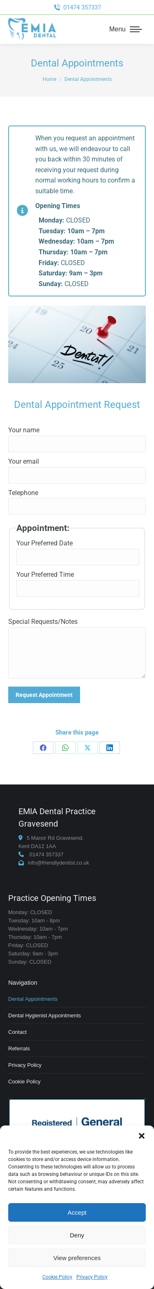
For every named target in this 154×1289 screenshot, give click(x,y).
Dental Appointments (32, 999)
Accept (77, 1212)
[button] (142, 1136)
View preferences (77, 1257)
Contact (17, 1032)
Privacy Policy (92, 1277)
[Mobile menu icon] (126, 29)
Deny (77, 1235)
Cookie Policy (57, 1277)
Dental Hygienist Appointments (44, 1015)
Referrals (19, 1048)
